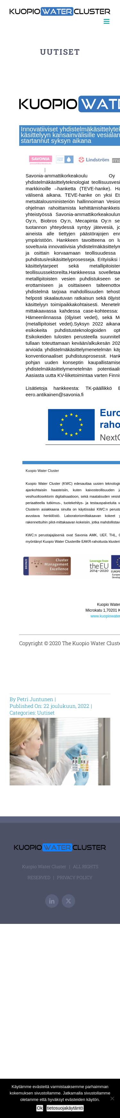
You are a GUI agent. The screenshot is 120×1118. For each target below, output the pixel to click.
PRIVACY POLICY (74, 877)
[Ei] (112, 1098)
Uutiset (46, 712)
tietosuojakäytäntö (65, 1108)
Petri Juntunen (35, 699)
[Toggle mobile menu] (107, 21)
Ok (40, 1108)
